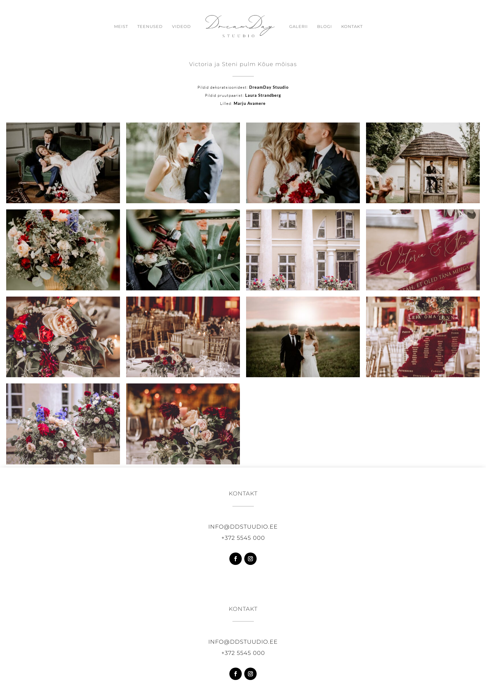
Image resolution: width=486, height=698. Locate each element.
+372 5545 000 (243, 538)
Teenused (150, 26)
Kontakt (352, 26)
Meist (121, 26)
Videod (181, 26)
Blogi (324, 26)
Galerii (298, 26)
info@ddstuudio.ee (243, 526)
